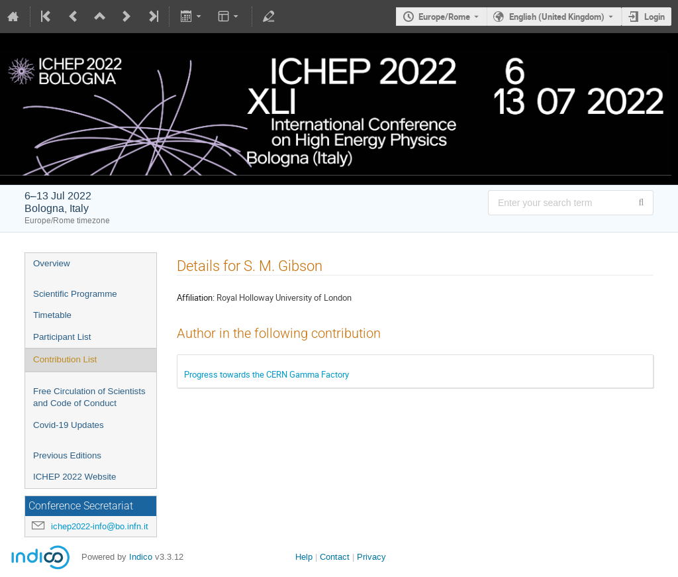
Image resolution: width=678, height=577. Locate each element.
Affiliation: (196, 297)
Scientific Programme (75, 294)
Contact (335, 556)
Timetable (52, 315)
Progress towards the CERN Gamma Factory (266, 374)
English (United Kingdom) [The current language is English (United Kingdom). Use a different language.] (557, 17)
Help (304, 556)
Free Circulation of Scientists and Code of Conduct (89, 397)
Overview (51, 263)
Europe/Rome (444, 17)
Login (654, 17)
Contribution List (65, 359)
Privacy (371, 556)
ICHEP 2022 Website (74, 477)
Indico (140, 556)
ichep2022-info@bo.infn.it (99, 526)
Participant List (62, 337)
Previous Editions (67, 455)
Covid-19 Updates (68, 425)
